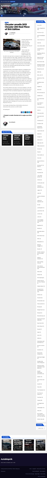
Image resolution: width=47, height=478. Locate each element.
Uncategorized (40, 403)
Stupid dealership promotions (40, 372)
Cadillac (39, 95)
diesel (38, 133)
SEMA (38, 338)
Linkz (38, 216)
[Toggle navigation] (24, 16)
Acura (38, 25)
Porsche (39, 297)
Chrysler (6, 22)
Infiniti (38, 179)
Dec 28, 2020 (6, 445)
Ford (38, 157)
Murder (38, 249)
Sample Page (37, 473)
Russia (38, 329)
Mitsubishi (39, 241)
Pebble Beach (40, 286)
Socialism (39, 349)
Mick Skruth (40, 235)
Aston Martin (40, 39)
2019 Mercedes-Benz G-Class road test (40, 440)
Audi (38, 42)
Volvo (38, 410)
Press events (40, 303)
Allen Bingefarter (41, 28)
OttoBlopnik (17, 448)
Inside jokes (40, 182)
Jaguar (38, 190)
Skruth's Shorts (40, 345)
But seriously (40, 92)
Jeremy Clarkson (41, 196)
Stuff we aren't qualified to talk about (40, 367)
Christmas (39, 120)
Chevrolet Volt (40, 116)
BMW (38, 72)
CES (38, 110)
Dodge (38, 136)
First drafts (39, 154)
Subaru (39, 376)
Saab (38, 332)
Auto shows (40, 45)
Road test (39, 323)
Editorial (39, 139)
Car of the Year (40, 98)
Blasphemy (39, 68)
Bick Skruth (40, 61)
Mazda (38, 228)
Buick (38, 89)
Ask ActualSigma (41, 35)
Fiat (38, 151)
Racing (38, 306)
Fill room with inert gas (30, 473)
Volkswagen (40, 407)
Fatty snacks (40, 145)
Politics (39, 294)
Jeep (38, 193)
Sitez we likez (42, 473)
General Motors (40, 161)
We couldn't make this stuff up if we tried (40, 415)
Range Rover (40, 309)
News (38, 271)
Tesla (38, 387)
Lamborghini (40, 207)
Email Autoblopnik (35, 471)
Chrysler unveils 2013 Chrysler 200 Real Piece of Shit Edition (17, 27)
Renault (39, 312)
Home (30, 468)
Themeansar (3, 471)
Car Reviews (40, 107)
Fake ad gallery (42, 471)
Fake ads (39, 142)
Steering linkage (41, 357)
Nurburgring (40, 277)
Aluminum (39, 32)
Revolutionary (40, 315)
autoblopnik (12, 32)
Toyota (38, 400)
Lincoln (39, 213)
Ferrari (38, 148)
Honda (38, 169)
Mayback (39, 225)
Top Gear (39, 397)
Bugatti (38, 86)
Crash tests (40, 130)
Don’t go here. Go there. (41, 468)
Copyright (34, 468)
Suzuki (38, 383)
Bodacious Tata (40, 78)
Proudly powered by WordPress (6, 468)
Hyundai (39, 172)
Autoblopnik (6, 459)
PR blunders (40, 300)
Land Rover (39, 210)
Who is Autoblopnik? (41, 476)
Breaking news (40, 82)
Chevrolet (39, 113)
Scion (38, 335)
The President (40, 390)
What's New (40, 419)
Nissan (38, 274)
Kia (38, 204)
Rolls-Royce (40, 326)
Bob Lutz (39, 75)
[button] (45, 15)
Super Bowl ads (40, 379)
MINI (38, 238)
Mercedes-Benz (40, 231)
